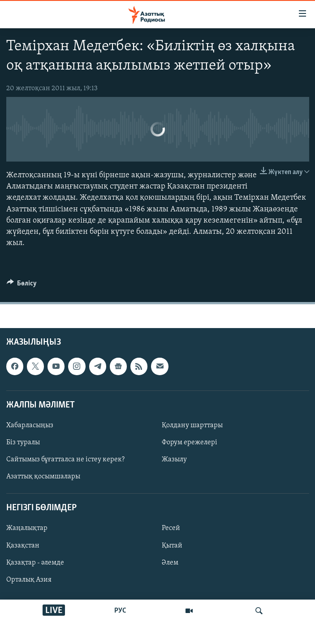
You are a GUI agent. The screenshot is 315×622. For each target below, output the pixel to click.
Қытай (172, 545)
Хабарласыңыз (29, 425)
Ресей (171, 528)
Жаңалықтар (26, 528)
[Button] (22, 285)
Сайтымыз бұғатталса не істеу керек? (65, 460)
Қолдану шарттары (192, 425)
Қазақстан (22, 545)
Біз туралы (23, 442)
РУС (120, 610)
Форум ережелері (189, 442)
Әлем (170, 562)
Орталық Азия (29, 579)
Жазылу (174, 460)
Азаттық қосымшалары (43, 477)
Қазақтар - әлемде (35, 562)
